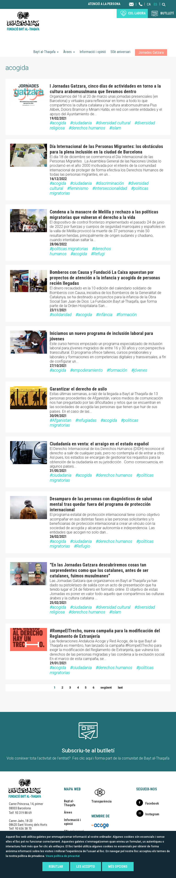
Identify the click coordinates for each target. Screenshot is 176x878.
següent (106, 687)
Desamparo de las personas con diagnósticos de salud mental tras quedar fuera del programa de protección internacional (101, 504)
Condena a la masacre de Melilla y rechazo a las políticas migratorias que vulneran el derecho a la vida (104, 214)
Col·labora (137, 13)
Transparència (101, 801)
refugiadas (87, 420)
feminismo (78, 188)
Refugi (99, 253)
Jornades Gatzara (151, 52)
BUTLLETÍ (167, 13)
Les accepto (85, 866)
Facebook (152, 803)
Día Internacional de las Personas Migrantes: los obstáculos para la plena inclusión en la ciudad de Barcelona (106, 149)
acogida (59, 123)
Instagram (152, 814)
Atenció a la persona (104, 4)
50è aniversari (120, 52)
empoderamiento (87, 370)
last (120, 687)
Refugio (83, 546)
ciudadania (82, 123)
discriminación (111, 183)
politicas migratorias (70, 248)
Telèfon (140, 9)
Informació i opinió (93, 52)
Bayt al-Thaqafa (46, 52)
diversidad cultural (114, 123)
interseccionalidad (111, 188)
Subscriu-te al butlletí (88, 750)
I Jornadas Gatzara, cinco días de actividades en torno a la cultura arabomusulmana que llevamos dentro (105, 88)
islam (116, 128)
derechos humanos (88, 128)
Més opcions (117, 866)
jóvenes (140, 370)
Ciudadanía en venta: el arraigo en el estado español (99, 444)
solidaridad (62, 314)
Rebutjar (56, 866)
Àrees (69, 52)
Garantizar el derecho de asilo (78, 389)
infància (105, 314)
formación (128, 314)
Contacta (136, 4)
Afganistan (61, 420)
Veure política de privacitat (63, 856)
